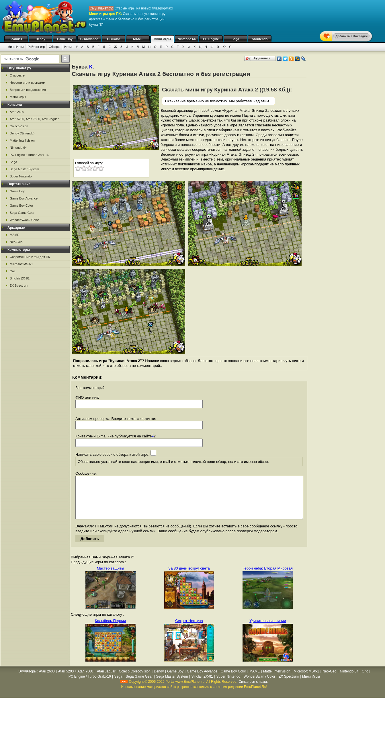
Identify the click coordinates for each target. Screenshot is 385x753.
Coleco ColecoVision (135, 680)
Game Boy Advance (24, 198)
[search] (29, 59)
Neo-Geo (16, 242)
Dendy (40, 39)
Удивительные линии (267, 629)
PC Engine (211, 39)
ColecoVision (19, 126)
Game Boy (65, 39)
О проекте (17, 75)
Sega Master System (24, 169)
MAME (138, 39)
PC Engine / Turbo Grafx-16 (29, 155)
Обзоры (54, 46)
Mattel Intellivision (22, 140)
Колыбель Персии (110, 629)
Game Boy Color (21, 205)
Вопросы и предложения (28, 89)
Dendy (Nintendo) (22, 133)
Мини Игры (162, 39)
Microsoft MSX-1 (21, 264)
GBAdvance (89, 39)
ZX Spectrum (19, 285)
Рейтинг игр (36, 46)
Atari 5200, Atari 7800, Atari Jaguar (34, 119)
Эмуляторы (27, 680)
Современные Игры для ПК (30, 257)
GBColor (113, 39)
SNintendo (260, 39)
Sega (235, 39)
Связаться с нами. (253, 690)
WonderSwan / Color (24, 220)
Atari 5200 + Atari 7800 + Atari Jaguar (87, 680)
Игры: (68, 46)
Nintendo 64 (187, 39)
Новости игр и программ (27, 82)
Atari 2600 (17, 112)
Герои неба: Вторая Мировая (268, 577)
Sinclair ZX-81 (20, 278)
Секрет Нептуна (189, 629)
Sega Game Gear (22, 212)
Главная (16, 39)
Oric (12, 271)
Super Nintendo (21, 176)
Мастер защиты (110, 577)
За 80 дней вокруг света (189, 577)
